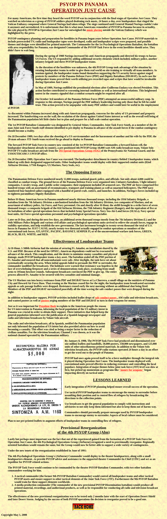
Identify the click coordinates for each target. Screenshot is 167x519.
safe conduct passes (106, 297)
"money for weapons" (131, 370)
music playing (94, 30)
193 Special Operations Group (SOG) (80, 150)
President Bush (47, 306)
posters (45, 300)
